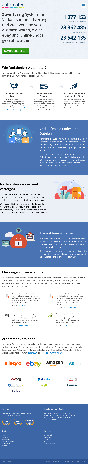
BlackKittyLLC (22, 305)
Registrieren (6, 439)
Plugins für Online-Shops (54, 353)
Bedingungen (6, 444)
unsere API (32, 353)
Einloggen (5, 437)
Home (48, 461)
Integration (67, 461)
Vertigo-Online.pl (69, 307)
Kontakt (4, 446)
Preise (78, 461)
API (73, 461)
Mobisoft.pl (23, 325)
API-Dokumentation (8, 441)
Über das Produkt (57, 461)
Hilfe (3, 435)
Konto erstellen (15, 51)
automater (13, 5)
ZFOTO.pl (65, 325)
